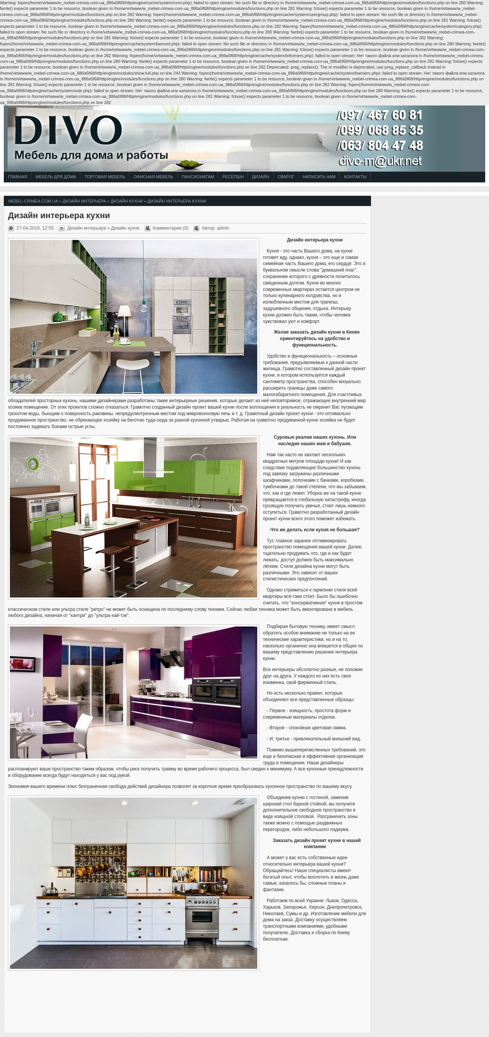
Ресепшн (233, 176)
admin (223, 228)
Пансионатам (198, 176)
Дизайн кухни (127, 201)
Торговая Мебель (104, 176)
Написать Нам (319, 176)
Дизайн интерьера (84, 201)
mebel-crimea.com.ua (33, 201)
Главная (17, 176)
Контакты (355, 176)
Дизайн (260, 176)
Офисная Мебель (154, 176)
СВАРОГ (286, 176)
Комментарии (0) (171, 228)
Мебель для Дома (55, 176)
